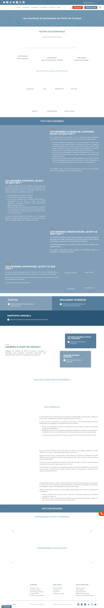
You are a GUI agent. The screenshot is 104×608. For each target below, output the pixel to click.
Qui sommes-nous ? (34, 588)
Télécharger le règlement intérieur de (74, 304)
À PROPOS (18, 7)
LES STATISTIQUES (43, 7)
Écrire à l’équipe (79, 590)
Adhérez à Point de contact (82, 593)
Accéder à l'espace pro (88, 2)
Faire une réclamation (81, 591)
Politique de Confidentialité (37, 604)
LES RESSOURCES (34, 7)
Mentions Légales (11, 604)
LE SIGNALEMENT (26, 7)
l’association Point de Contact (71, 305)
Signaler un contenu (81, 588)
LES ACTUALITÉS (52, 7)
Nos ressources (56, 590)
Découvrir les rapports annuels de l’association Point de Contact (29, 319)
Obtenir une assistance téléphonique (85, 595)
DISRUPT (59, 7)
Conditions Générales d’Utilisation (62, 604)
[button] (77, 3)
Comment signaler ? (58, 588)
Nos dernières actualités (58, 593)
